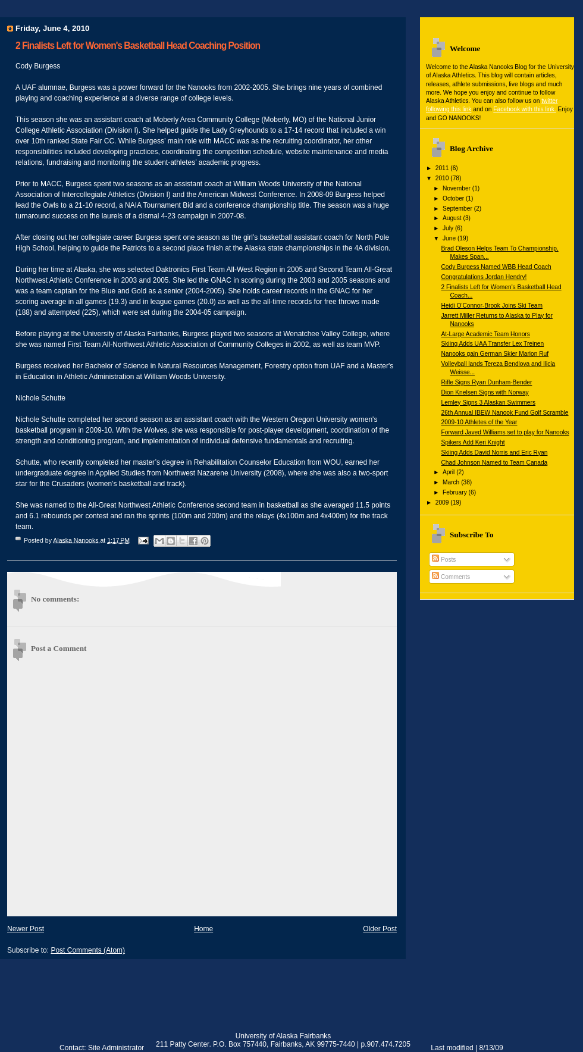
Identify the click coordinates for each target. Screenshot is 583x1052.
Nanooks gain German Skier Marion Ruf (494, 353)
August (453, 218)
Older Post (380, 929)
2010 (443, 178)
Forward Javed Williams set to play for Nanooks (505, 432)
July (449, 228)
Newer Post (25, 929)
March (452, 482)
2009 (443, 502)
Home (203, 929)
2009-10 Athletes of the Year (479, 422)
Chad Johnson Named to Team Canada (494, 462)
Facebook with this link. (524, 109)
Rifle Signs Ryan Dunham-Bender (486, 382)
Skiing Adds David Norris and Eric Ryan (494, 452)
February (456, 492)
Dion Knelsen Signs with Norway (484, 392)
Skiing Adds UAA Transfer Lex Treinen (492, 343)
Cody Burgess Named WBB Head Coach (496, 267)
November (457, 188)
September (458, 208)
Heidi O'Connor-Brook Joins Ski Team (492, 305)
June (450, 238)
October (454, 198)
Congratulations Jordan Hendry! (483, 277)
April (449, 472)
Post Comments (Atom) (88, 950)
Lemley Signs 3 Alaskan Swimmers (488, 402)
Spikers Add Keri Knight (472, 442)
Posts (444, 559)
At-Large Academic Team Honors (485, 334)
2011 (443, 168)
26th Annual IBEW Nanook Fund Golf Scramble (504, 412)
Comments (451, 577)
